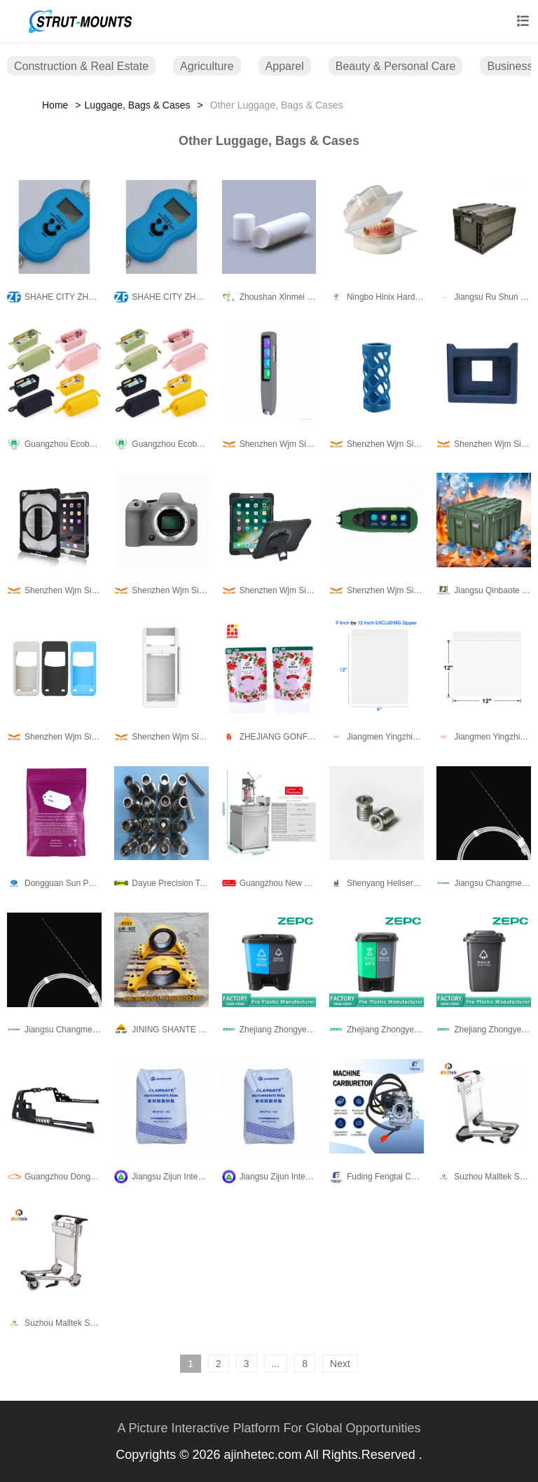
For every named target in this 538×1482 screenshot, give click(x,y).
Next (340, 1363)
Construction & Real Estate (81, 66)
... (276, 1363)
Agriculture (206, 66)
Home (55, 105)
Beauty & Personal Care (396, 66)
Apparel (284, 66)
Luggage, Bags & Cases (138, 105)
